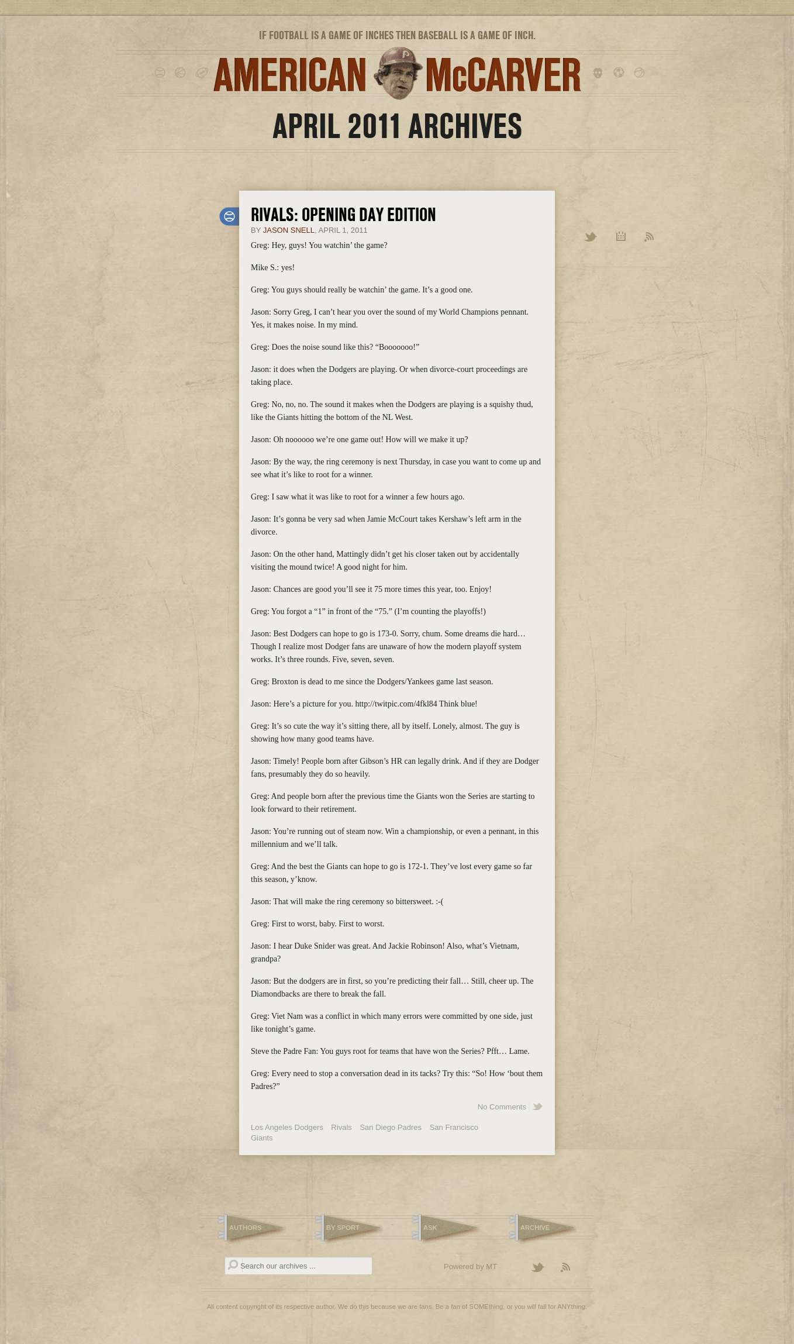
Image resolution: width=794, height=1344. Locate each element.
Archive (621, 237)
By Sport (343, 1227)
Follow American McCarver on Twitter (543, 1268)
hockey (600, 73)
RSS (649, 237)
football (202, 73)
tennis (641, 73)
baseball (161, 73)
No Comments (502, 1106)
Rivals (341, 1127)
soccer (620, 73)
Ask (430, 1227)
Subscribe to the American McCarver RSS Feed (572, 1268)
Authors (245, 1227)
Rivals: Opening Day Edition (343, 214)
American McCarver (397, 73)
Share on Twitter (538, 1107)
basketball (182, 73)
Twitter (591, 237)
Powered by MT (470, 1266)
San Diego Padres (391, 1127)
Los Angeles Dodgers (287, 1127)
